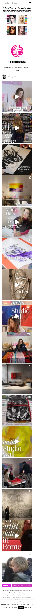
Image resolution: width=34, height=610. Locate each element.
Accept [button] (21, 607)
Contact (26, 67)
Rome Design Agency (17, 599)
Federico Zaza (22, 595)
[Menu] (30, 2)
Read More (27, 607)
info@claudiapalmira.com (23, 592)
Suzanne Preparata (13, 595)
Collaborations (8, 67)
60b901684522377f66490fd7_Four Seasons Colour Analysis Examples (17, 9)
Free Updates (18, 67)
